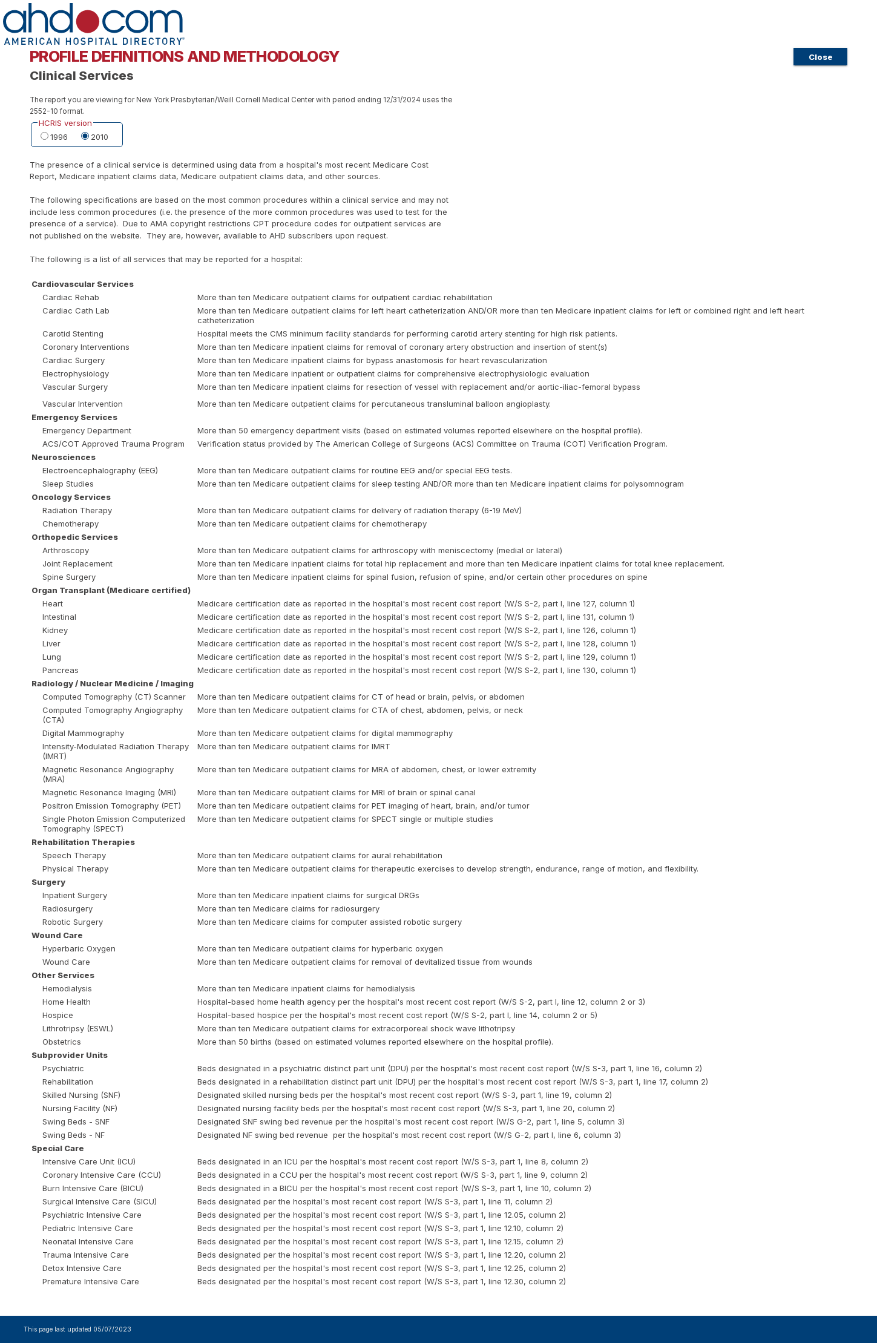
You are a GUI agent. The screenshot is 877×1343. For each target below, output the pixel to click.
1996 (59, 137)
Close (821, 57)
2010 (99, 137)
